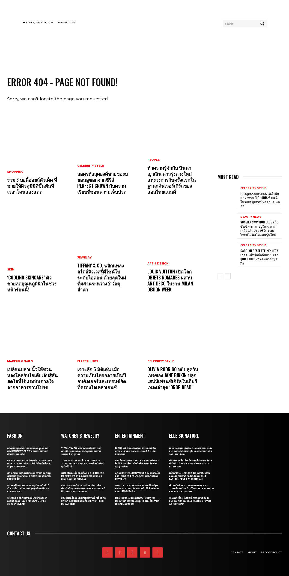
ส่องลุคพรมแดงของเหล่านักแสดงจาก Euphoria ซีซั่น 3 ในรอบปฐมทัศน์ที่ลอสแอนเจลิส (260, 199)
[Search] (262, 23)
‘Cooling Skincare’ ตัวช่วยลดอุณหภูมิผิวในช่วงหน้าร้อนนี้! (32, 283)
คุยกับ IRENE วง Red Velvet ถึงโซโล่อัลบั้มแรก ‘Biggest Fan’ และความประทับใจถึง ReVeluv (137, 476)
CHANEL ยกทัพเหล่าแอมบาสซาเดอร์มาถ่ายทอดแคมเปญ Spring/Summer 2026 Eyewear (27, 501)
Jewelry (84, 257)
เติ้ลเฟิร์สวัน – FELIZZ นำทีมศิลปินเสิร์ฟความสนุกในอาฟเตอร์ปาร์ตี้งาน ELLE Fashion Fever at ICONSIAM (189, 476)
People (153, 159)
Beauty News (251, 217)
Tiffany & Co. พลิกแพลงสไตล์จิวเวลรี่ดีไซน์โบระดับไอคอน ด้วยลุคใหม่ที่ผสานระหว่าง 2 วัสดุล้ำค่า (101, 277)
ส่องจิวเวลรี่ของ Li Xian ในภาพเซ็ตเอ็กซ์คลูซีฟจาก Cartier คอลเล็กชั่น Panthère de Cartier (83, 501)
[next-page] (228, 276)
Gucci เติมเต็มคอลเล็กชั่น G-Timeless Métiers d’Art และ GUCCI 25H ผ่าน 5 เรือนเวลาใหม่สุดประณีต (82, 476)
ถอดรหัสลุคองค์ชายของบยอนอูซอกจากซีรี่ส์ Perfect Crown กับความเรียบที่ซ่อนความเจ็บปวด (102, 182)
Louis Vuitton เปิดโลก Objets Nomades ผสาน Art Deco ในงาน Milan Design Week (170, 280)
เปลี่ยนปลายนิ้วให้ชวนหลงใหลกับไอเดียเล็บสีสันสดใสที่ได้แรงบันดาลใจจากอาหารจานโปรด (32, 378)
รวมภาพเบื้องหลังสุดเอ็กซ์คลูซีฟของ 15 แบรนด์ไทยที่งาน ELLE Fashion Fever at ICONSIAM (190, 501)
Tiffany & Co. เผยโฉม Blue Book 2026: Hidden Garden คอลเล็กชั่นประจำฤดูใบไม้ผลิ (83, 463)
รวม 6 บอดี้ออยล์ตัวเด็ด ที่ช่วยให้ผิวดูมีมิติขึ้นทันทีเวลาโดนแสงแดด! (32, 185)
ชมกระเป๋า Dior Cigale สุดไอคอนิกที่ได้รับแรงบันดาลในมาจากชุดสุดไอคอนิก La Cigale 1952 (28, 488)
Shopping (15, 171)
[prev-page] (220, 276)
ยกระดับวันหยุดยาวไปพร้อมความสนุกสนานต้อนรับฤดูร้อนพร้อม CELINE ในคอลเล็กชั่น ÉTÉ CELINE (29, 476)
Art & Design (158, 263)
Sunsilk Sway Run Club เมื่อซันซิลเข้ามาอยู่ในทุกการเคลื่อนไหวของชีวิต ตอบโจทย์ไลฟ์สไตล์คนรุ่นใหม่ (259, 228)
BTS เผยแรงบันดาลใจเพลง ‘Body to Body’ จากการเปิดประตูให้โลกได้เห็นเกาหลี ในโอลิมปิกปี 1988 (137, 501)
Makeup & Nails (20, 361)
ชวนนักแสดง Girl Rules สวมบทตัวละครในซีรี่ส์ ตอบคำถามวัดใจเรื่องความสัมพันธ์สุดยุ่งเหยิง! (137, 463)
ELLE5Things (87, 361)
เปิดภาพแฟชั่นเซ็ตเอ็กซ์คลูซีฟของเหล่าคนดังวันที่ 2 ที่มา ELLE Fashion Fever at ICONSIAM (190, 463)
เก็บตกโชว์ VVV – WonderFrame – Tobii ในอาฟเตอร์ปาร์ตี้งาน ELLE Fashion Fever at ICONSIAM (191, 488)
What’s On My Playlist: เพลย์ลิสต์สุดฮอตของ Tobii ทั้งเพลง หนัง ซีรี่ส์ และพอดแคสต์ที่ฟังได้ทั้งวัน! (137, 488)
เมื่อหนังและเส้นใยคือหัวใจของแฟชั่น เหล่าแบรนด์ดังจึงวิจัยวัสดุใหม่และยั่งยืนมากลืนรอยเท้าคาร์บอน (190, 451)
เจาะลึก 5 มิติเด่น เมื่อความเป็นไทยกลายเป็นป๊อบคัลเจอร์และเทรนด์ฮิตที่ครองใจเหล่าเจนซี (101, 378)
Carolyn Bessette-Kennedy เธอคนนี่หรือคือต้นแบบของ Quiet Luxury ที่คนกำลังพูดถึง (259, 257)
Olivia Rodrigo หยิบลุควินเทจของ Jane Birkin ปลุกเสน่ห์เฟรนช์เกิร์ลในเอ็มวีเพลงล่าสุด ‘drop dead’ (172, 378)
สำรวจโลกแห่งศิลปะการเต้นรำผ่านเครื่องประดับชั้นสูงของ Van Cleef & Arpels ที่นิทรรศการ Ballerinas (83, 488)
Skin (10, 269)
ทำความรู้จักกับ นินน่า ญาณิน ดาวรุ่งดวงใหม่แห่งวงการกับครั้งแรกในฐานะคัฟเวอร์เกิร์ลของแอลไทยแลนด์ (171, 179)
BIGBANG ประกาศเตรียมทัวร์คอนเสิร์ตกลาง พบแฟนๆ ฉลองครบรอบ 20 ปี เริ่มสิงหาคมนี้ (135, 451)
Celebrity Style (90, 165)
